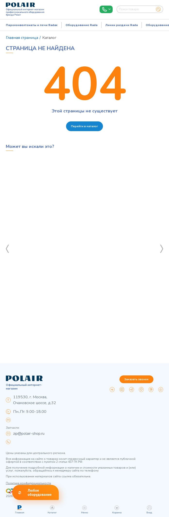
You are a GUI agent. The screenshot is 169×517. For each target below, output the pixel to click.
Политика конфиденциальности (28, 483)
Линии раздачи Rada (121, 25)
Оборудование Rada (81, 25)
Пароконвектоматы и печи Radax (32, 25)
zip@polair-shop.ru (28, 433)
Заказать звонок (136, 379)
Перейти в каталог (84, 126)
